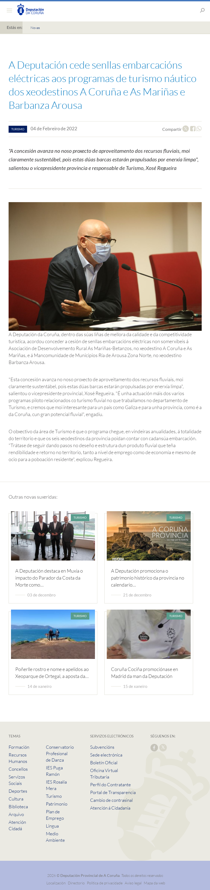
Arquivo (16, 814)
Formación (19, 747)
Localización (56, 883)
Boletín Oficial (103, 762)
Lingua (52, 826)
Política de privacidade (105, 883)
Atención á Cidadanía (110, 808)
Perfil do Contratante (110, 784)
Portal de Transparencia (113, 792)
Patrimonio (56, 804)
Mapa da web (154, 883)
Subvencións (102, 747)
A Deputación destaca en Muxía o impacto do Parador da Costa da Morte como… (49, 578)
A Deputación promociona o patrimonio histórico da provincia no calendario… (147, 578)
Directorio (76, 883)
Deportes (18, 791)
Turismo (54, 796)
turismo (17, 129)
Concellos (18, 769)
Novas (35, 27)
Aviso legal (133, 883)
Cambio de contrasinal (111, 800)
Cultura (16, 799)
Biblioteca (18, 806)
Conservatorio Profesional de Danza (60, 753)
